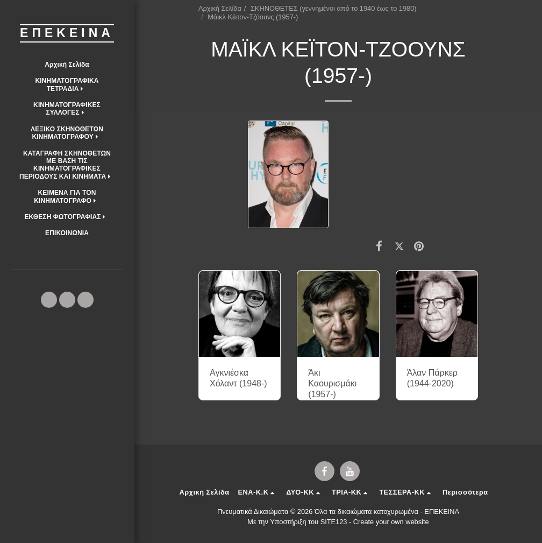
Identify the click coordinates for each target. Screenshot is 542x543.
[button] (67, 85)
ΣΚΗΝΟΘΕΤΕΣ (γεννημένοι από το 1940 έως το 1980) (334, 8)
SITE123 (333, 522)
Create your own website (391, 522)
